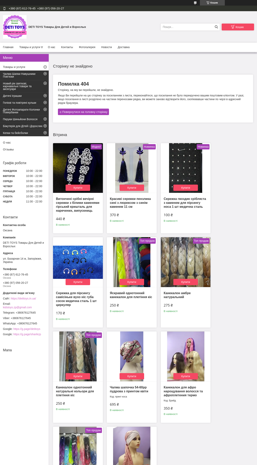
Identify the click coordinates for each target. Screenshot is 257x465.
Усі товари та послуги (151, 440)
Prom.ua (146, 457)
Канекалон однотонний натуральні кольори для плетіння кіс (177, 295)
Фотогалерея (87, 47)
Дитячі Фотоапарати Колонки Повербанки (21, 111)
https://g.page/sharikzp (27, 334)
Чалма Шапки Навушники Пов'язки (19, 75)
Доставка (124, 47)
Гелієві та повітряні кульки (19, 102)
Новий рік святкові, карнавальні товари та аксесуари (17, 86)
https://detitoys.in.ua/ (23, 298)
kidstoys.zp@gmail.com (17, 307)
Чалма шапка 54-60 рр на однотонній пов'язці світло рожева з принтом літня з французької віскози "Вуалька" (177, 387)
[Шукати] (216, 27)
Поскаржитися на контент (137, 461)
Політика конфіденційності (167, 461)
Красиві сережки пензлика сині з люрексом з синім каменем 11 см (127, 200)
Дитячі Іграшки (12, 95)
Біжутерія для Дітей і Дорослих (22, 126)
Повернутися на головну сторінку (84, 112)
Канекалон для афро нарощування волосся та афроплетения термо (75, 383)
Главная (8, 47)
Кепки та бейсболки (15, 133)
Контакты (67, 47)
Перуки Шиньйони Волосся (20, 119)
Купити (76, 185)
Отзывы (8, 149)
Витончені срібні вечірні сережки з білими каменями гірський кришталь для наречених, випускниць (76, 203)
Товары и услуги (29, 47)
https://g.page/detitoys (26, 328)
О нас (51, 47)
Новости (106, 47)
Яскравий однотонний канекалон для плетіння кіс (74, 295)
